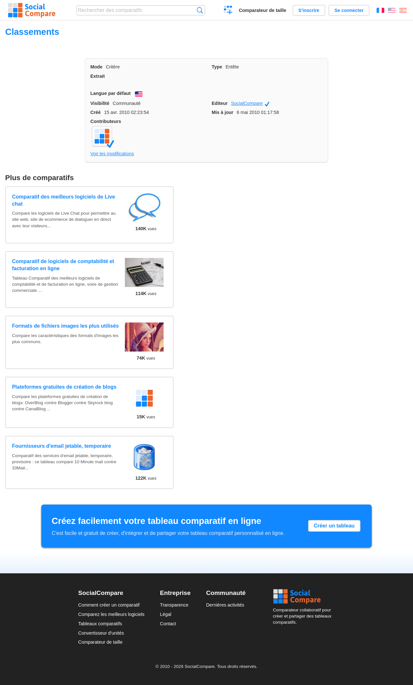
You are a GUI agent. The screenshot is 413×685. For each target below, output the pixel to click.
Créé (95, 112)
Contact (168, 623)
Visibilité (99, 103)
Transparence (174, 605)
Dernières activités (225, 605)
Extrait (97, 76)
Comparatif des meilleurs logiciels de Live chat (63, 200)
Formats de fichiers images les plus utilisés (65, 326)
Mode (96, 66)
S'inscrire (308, 10)
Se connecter (348, 10)
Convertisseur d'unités (101, 633)
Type (217, 66)
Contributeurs (105, 121)
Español (403, 10)
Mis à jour (222, 112)
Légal (165, 614)
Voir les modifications (112, 153)
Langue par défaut (110, 93)
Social (304, 596)
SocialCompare (250, 104)
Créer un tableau (334, 525)
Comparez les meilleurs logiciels (111, 614)
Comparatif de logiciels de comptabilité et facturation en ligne (63, 265)
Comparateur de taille (262, 10)
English (392, 10)
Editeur (220, 103)
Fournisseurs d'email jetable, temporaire (61, 446)
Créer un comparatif (228, 11)
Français (380, 10)
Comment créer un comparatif (108, 605)
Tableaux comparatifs (100, 623)
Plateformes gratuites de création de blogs (64, 387)
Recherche (200, 10)
